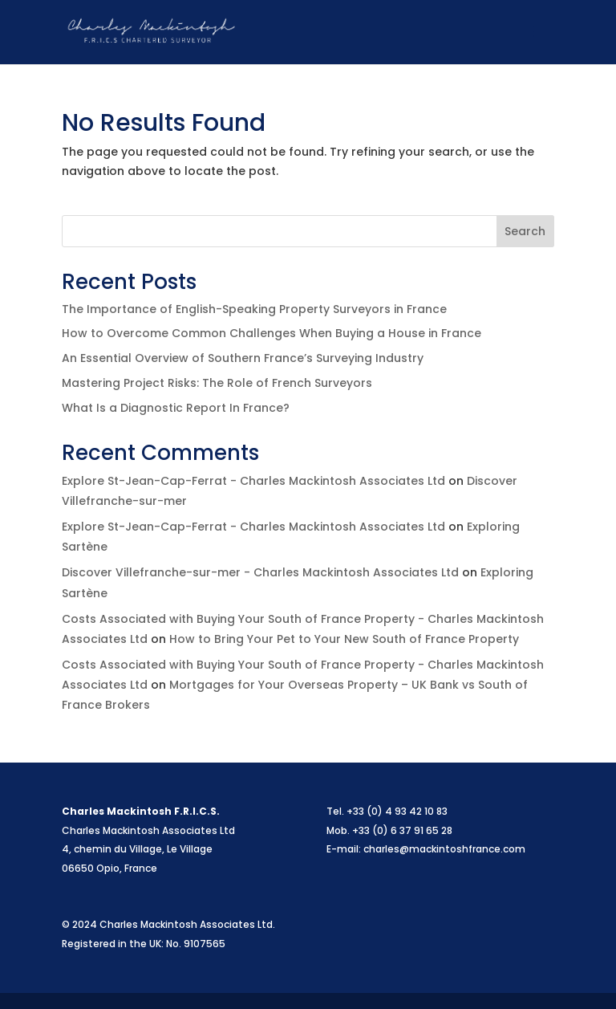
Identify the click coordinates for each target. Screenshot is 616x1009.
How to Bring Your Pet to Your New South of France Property (344, 639)
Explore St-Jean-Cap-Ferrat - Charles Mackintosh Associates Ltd (253, 481)
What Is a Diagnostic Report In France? (176, 408)
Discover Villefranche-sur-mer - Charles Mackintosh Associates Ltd (260, 572)
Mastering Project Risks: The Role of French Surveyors (217, 383)
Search (525, 231)
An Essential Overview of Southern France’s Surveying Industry (243, 358)
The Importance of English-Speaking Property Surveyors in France (254, 309)
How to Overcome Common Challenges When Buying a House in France (271, 333)
